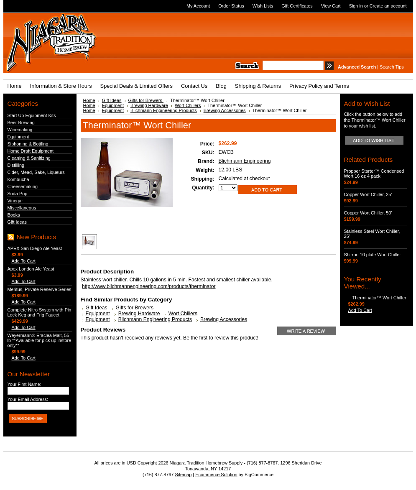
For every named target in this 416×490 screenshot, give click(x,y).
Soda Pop (18, 193)
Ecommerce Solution (216, 474)
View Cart (331, 5)
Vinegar (15, 200)
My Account (198, 5)
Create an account (388, 5)
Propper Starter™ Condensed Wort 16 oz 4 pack (374, 173)
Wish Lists (263, 5)
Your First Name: (24, 384)
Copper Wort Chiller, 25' (368, 194)
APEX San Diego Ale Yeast (35, 248)
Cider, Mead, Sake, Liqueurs (36, 172)
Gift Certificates (296, 5)
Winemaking (20, 129)
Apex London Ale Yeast (31, 268)
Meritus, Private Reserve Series (39, 289)
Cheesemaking (23, 186)
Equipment (18, 136)
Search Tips (391, 66)
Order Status (231, 5)
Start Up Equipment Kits (32, 115)
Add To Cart (24, 260)
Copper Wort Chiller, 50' (368, 212)
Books (14, 214)
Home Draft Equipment (31, 150)
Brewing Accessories (225, 110)
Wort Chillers (188, 105)
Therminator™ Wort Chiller (379, 297)
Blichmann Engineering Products (163, 110)
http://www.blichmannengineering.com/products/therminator (149, 286)
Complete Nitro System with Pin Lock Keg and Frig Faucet (39, 312)
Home (89, 100)
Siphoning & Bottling (28, 143)
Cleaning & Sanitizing (29, 158)
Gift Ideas (17, 222)
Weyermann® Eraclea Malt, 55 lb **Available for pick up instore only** (39, 340)
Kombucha (18, 179)
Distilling (16, 165)
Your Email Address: (28, 399)
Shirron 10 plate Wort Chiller (372, 254)
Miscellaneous (22, 207)
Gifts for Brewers (145, 100)
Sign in (356, 5)
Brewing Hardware (149, 105)
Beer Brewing (21, 122)
